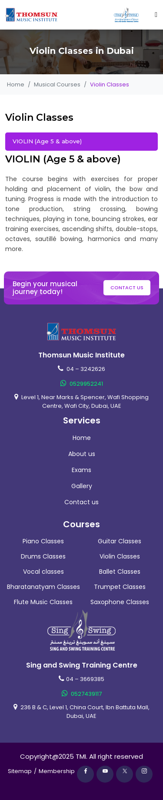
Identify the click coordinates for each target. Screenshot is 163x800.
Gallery (81, 486)
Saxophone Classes (119, 602)
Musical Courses (57, 84)
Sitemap (20, 771)
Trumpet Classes (120, 586)
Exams (81, 470)
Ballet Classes (119, 571)
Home (15, 84)
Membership (57, 771)
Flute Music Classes (43, 602)
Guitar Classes (119, 541)
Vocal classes (43, 571)
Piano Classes (43, 541)
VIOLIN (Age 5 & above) (47, 141)
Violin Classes (120, 556)
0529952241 (81, 384)
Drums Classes (43, 556)
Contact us (126, 287)
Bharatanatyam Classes (43, 586)
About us (81, 454)
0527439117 (82, 694)
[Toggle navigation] (156, 14)
